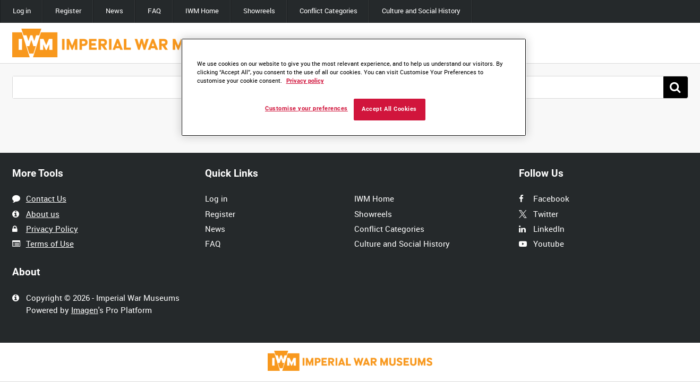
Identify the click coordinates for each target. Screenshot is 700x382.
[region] (353, 87)
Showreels (259, 10)
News (114, 10)
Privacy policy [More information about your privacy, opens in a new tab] (305, 80)
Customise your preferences (306, 108)
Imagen (84, 310)
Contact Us (46, 198)
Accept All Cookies (389, 109)
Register (68, 10)
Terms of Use (50, 243)
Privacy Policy (52, 228)
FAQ (154, 10)
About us (42, 214)
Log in (22, 10)
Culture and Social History (421, 10)
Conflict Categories (328, 10)
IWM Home (202, 10)
